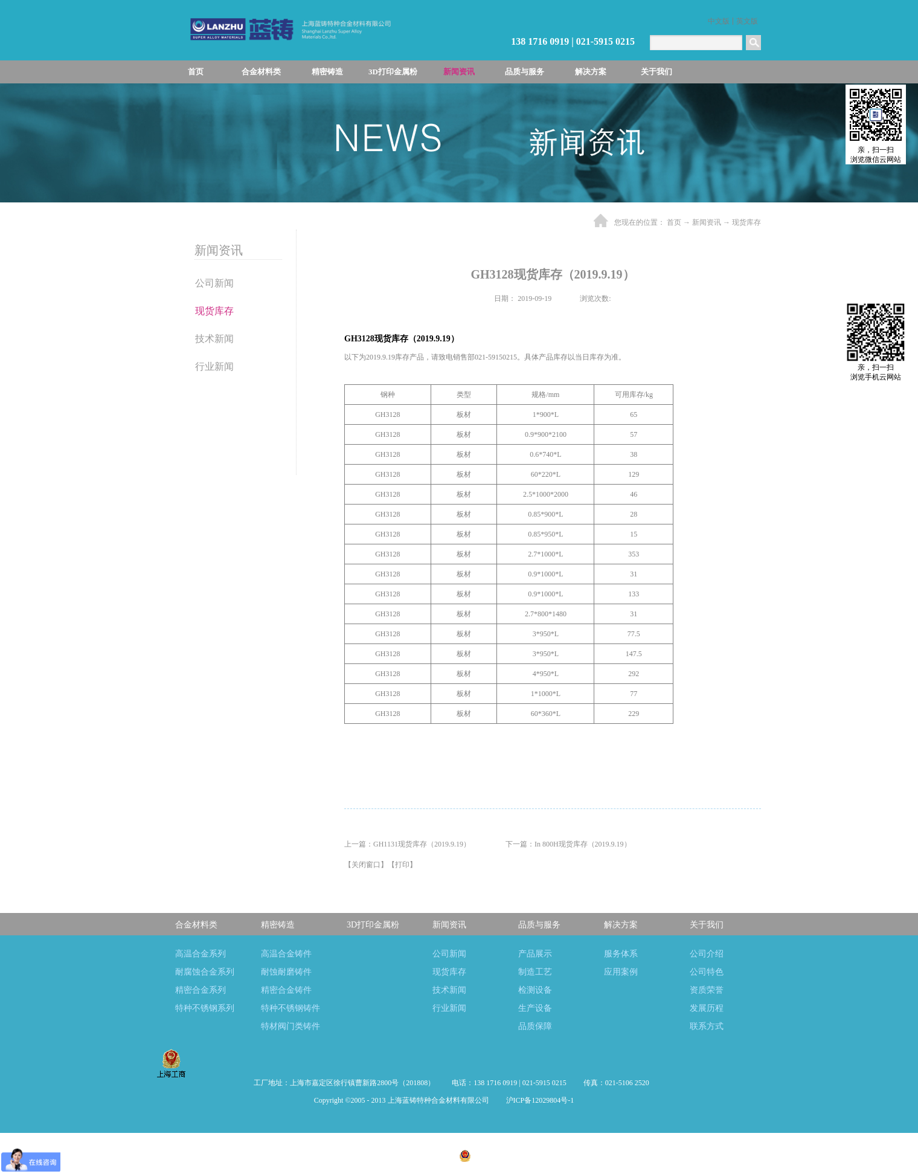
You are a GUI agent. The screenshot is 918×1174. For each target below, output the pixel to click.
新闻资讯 (706, 222)
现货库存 (746, 222)
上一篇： (407, 844)
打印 (402, 864)
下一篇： (568, 844)
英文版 (747, 21)
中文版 (719, 21)
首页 (196, 71)
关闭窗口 (365, 864)
